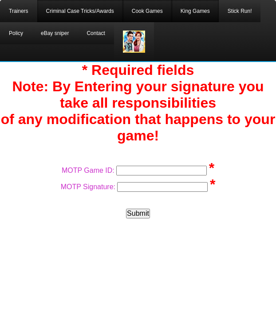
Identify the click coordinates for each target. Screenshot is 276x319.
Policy (16, 33)
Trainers (18, 11)
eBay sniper (55, 33)
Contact (96, 33)
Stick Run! (240, 11)
